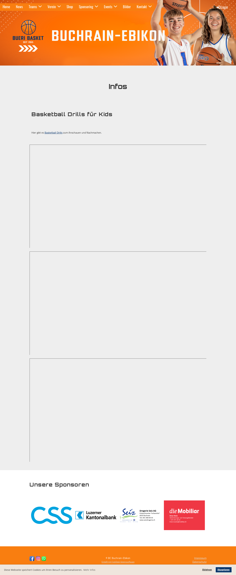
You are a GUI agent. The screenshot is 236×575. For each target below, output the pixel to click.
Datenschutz (199, 561)
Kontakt (144, 6)
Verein (54, 6)
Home (6, 6)
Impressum (200, 558)
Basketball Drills (53, 132)
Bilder (127, 6)
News (19, 6)
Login (222, 7)
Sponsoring (88, 6)
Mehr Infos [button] (89, 569)
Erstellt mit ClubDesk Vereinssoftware (118, 562)
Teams (35, 6)
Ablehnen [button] (207, 569)
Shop (70, 6)
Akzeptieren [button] (223, 569)
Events (110, 6)
